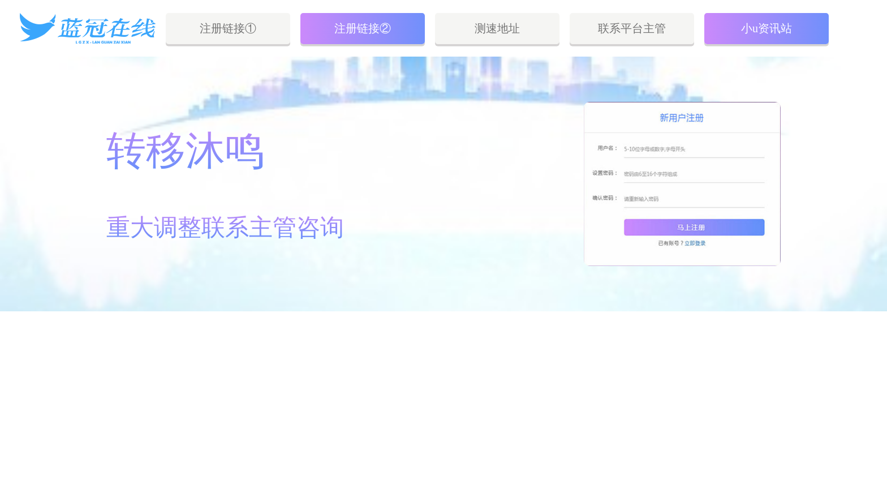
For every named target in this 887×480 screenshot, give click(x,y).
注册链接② (362, 28)
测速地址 (497, 28)
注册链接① (228, 28)
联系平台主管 (632, 28)
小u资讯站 (766, 28)
